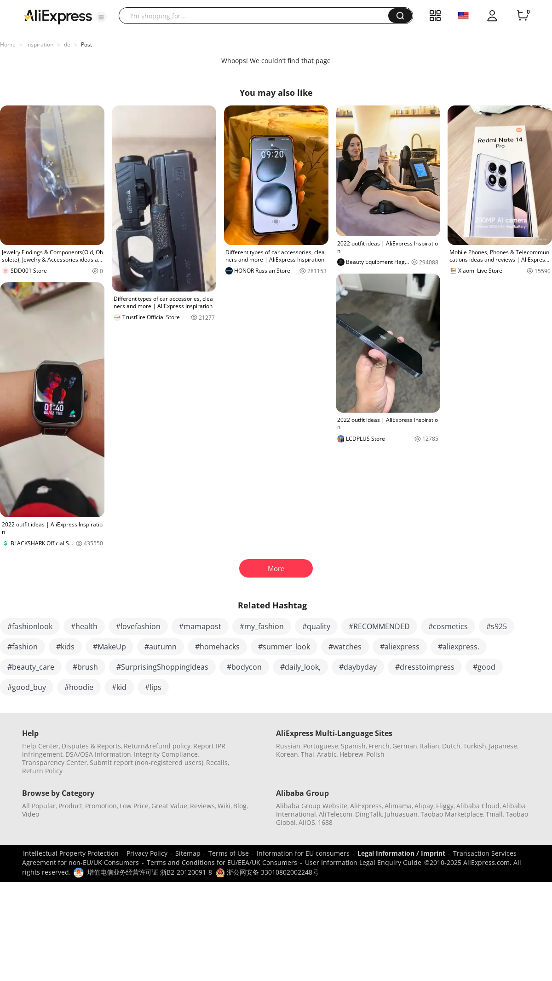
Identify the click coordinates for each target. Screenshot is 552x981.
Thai (307, 754)
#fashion (22, 647)
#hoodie (78, 687)
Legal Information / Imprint (401, 853)
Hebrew (351, 754)
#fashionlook (29, 626)
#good (484, 667)
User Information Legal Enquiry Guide (363, 862)
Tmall (494, 814)
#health (84, 626)
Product (70, 805)
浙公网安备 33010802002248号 (267, 872)
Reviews (202, 805)
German (404, 746)
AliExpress (366, 805)
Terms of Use (228, 853)
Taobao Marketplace (451, 814)
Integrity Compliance (166, 754)
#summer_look (284, 647)
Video (30, 814)
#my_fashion (262, 626)
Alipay (423, 805)
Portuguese (320, 746)
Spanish (353, 746)
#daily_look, (300, 667)
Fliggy (445, 805)
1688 (325, 822)
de (67, 44)
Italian (429, 746)
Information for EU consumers (303, 853)
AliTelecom (335, 814)
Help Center (40, 746)
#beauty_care (30, 667)
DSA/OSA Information (98, 754)
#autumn (160, 647)
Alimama (398, 805)
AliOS (307, 822)
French (379, 746)
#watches (345, 647)
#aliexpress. (458, 647)
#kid (119, 687)
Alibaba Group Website (311, 805)
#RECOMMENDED (379, 626)
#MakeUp (109, 647)
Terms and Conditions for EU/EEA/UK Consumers (222, 862)
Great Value (169, 805)
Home (8, 44)
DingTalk (368, 814)
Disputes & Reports (91, 746)
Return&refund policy (157, 746)
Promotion (101, 805)
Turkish (474, 746)
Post (86, 44)
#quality (316, 626)
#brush (85, 667)
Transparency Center (54, 762)
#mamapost (200, 626)
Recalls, (218, 762)
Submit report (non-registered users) (146, 762)
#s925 (496, 626)
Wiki (224, 805)
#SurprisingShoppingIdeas (162, 667)
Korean (287, 754)
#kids (65, 647)
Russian (288, 746)
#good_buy (26, 687)
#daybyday (358, 667)
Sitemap (188, 853)
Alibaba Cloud (478, 805)
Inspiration (39, 44)
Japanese (503, 746)
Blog (240, 805)
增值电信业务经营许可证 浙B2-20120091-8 (149, 872)
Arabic (327, 754)
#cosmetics (448, 626)
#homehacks (217, 647)
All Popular (39, 805)
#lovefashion (138, 626)
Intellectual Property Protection (71, 853)
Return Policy (42, 770)
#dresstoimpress (424, 667)
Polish (375, 754)
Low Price (134, 805)
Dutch (451, 746)
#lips (153, 687)
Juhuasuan (401, 814)
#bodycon (244, 667)
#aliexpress (400, 647)
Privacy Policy (146, 853)
